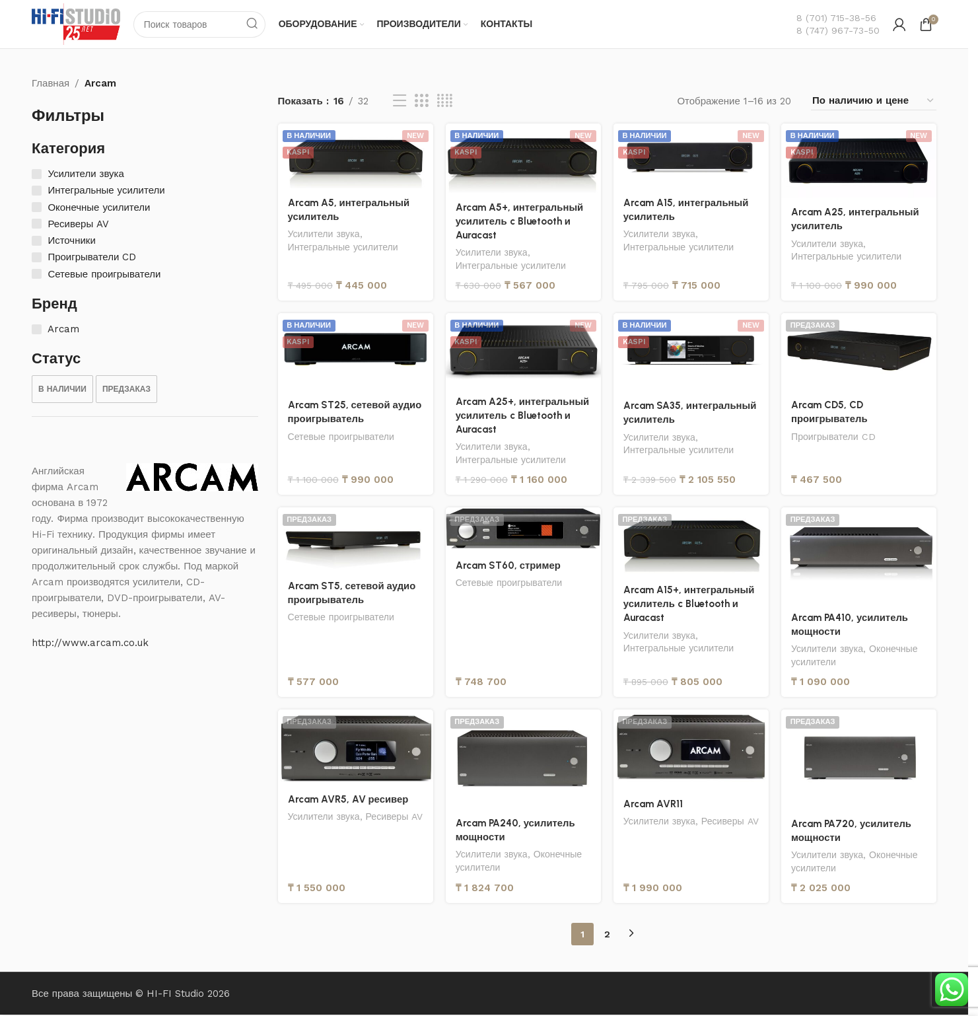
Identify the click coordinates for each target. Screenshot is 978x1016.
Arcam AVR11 (653, 805)
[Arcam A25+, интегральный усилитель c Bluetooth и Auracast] (523, 350)
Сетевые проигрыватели (342, 437)
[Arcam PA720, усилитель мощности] (859, 761)
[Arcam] (37, 329)
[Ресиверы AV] (37, 224)
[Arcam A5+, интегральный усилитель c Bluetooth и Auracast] (523, 158)
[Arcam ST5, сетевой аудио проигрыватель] (355, 541)
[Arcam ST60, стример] (523, 530)
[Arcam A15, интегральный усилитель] (690, 156)
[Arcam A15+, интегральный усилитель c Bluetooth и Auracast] (690, 543)
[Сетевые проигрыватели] (37, 274)
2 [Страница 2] (607, 935)
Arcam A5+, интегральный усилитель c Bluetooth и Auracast (520, 221)
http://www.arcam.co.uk (90, 643)
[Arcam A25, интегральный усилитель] (859, 161)
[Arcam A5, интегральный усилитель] (355, 156)
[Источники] (37, 241)
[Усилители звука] (37, 175)
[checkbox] (62, 390)
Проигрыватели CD (834, 437)
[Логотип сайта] (77, 24)
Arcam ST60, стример (508, 567)
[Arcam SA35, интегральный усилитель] (690, 353)
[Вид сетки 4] (444, 101)
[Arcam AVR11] (690, 751)
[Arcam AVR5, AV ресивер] (355, 748)
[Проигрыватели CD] (37, 258)
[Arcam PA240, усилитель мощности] (523, 760)
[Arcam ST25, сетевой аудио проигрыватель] (355, 352)
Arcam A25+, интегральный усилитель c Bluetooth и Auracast (522, 416)
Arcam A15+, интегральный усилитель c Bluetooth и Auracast (689, 605)
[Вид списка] (399, 101)
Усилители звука (324, 234)
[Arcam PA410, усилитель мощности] (859, 556)
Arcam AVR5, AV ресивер (348, 801)
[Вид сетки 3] (421, 101)
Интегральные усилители (344, 247)
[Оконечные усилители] (37, 208)
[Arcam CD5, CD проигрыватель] (859, 352)
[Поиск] (201, 24)
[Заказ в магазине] (873, 101)
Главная (50, 84)
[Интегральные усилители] (37, 191)
